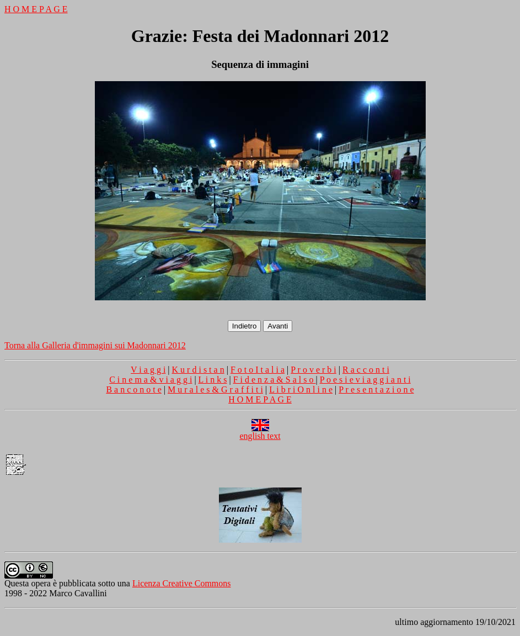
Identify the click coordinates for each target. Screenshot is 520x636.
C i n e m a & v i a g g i (150, 379)
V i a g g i (148, 369)
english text (259, 432)
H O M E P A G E (36, 9)
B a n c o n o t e (133, 389)
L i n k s (213, 379)
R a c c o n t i (365, 369)
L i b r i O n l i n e (301, 389)
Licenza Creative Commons (181, 583)
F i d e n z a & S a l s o (274, 379)
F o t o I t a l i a (257, 369)
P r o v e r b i (313, 369)
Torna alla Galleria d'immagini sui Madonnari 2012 (95, 345)
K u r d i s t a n (198, 369)
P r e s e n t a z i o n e (376, 389)
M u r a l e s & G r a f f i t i (215, 389)
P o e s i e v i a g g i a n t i (365, 379)
